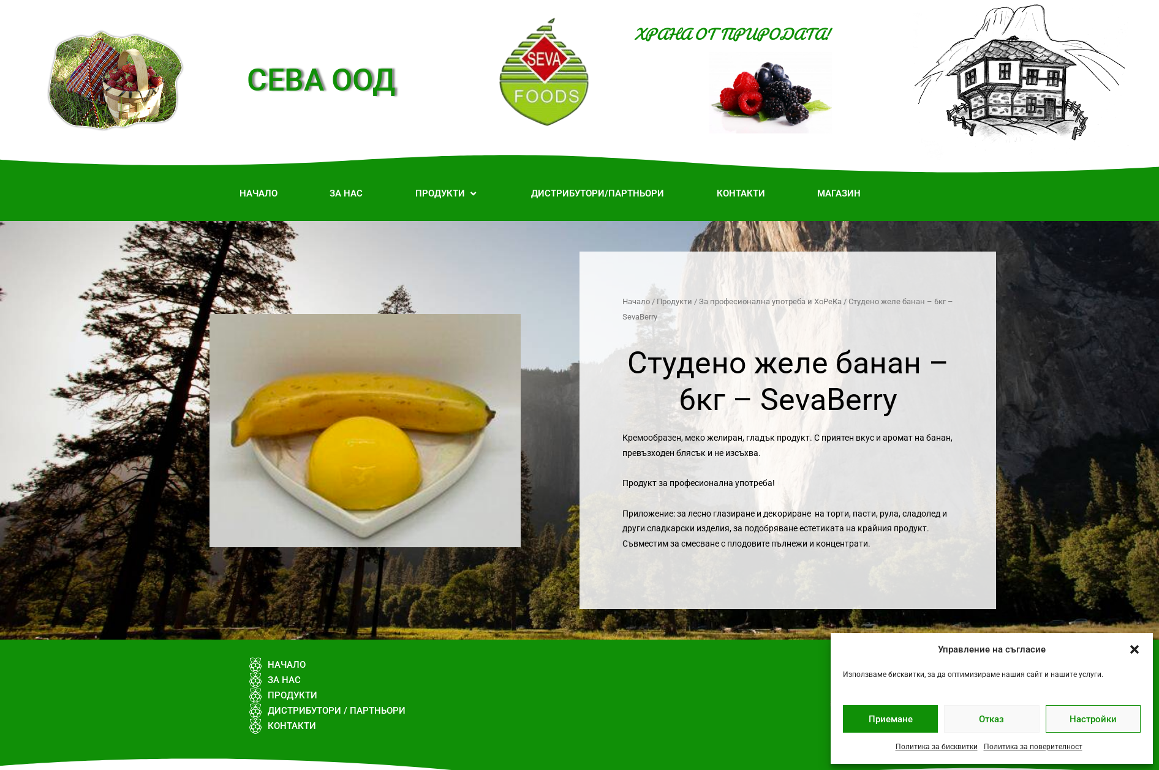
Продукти (674, 301)
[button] (1134, 649)
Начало (636, 301)
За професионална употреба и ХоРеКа (770, 301)
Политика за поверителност (1033, 746)
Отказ (991, 719)
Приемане (891, 719)
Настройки (1093, 719)
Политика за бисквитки (937, 746)
